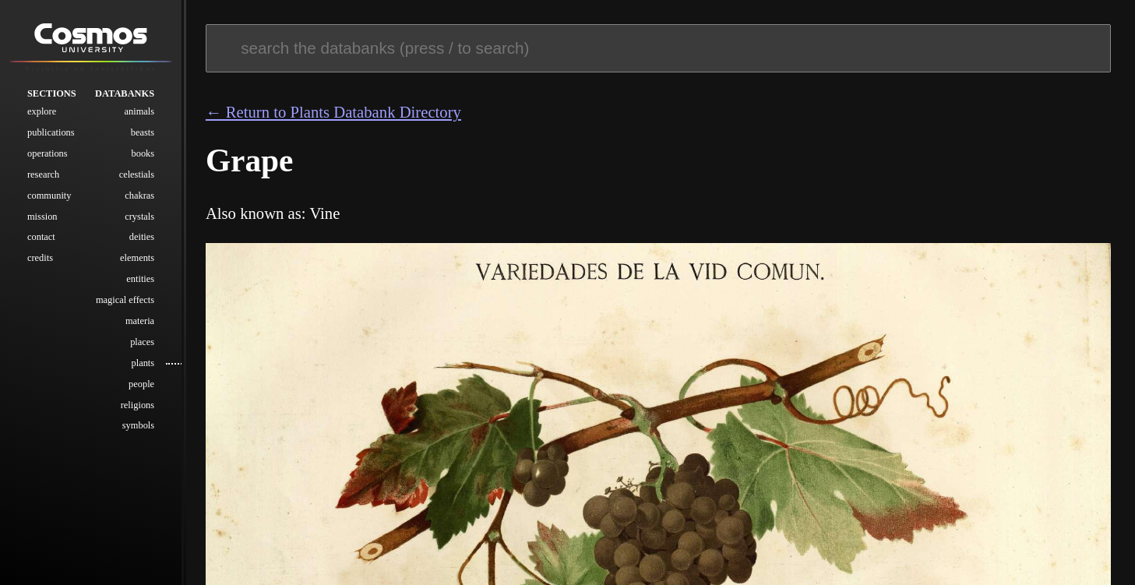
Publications (51, 133)
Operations (47, 154)
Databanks (124, 94)
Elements (137, 258)
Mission (42, 217)
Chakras (139, 196)
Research (43, 175)
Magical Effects (125, 300)
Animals (140, 112)
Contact (41, 237)
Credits (40, 258)
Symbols (138, 426)
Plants (142, 363)
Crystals (139, 217)
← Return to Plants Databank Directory (333, 112)
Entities (140, 279)
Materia (139, 321)
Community (49, 196)
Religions (137, 405)
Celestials (136, 175)
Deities (141, 237)
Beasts (142, 133)
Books (142, 154)
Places (142, 342)
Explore (41, 112)
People (141, 384)
